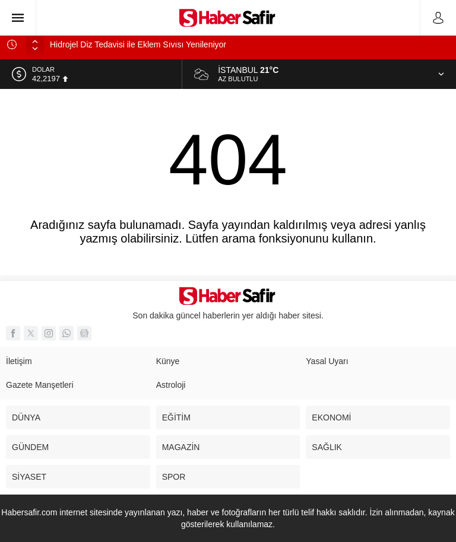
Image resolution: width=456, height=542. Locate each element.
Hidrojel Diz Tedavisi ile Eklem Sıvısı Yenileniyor (138, 44)
